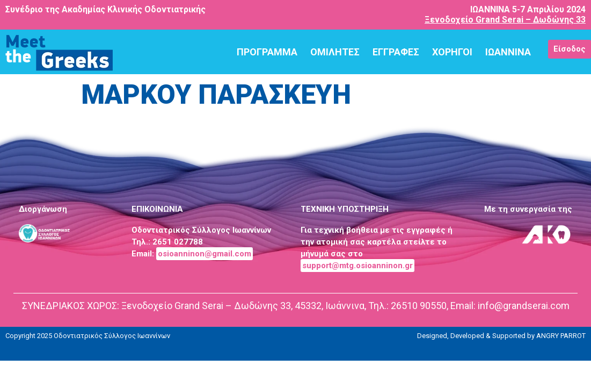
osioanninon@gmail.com (204, 254)
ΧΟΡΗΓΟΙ (452, 52)
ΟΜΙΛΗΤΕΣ (335, 52)
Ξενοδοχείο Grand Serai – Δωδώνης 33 (505, 20)
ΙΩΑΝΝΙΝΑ (508, 52)
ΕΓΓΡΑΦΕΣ (396, 52)
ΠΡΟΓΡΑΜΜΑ (267, 52)
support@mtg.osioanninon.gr (357, 265)
